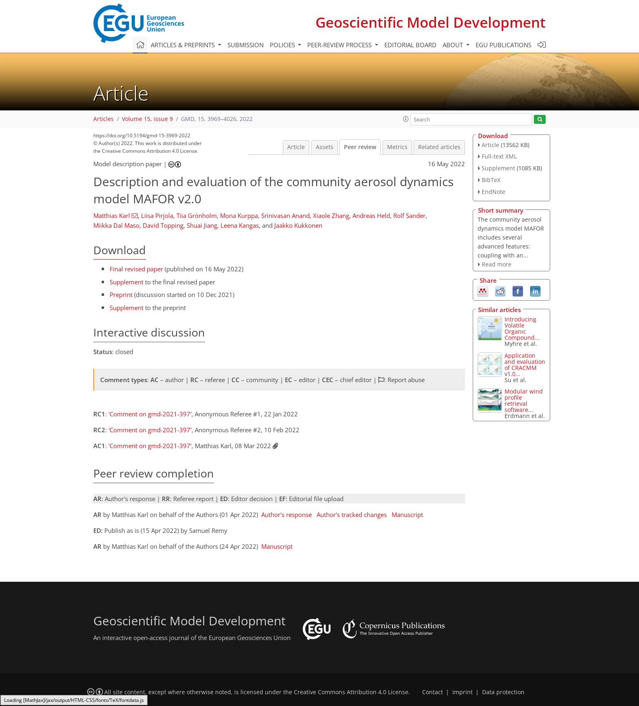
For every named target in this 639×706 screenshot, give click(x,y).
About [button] (454, 45)
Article (296, 147)
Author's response (286, 514)
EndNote (493, 192)
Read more (496, 264)
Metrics (397, 147)
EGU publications (503, 45)
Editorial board (410, 45)
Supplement (126, 282)
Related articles (439, 147)
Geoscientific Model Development (430, 22)
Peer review (360, 147)
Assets (324, 147)
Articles (103, 119)
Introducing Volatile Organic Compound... (522, 328)
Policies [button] (283, 45)
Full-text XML (499, 156)
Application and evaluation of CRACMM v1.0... (525, 365)
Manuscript (407, 514)
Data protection (503, 692)
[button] (406, 119)
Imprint (462, 692)
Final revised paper (136, 269)
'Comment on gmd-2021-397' (150, 414)
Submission (245, 45)
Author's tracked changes (352, 514)
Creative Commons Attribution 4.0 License (351, 692)
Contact (432, 692)
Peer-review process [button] (340, 45)
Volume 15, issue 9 (147, 119)
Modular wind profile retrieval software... (524, 400)
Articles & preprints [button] (183, 45)
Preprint (121, 294)
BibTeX (491, 180)
